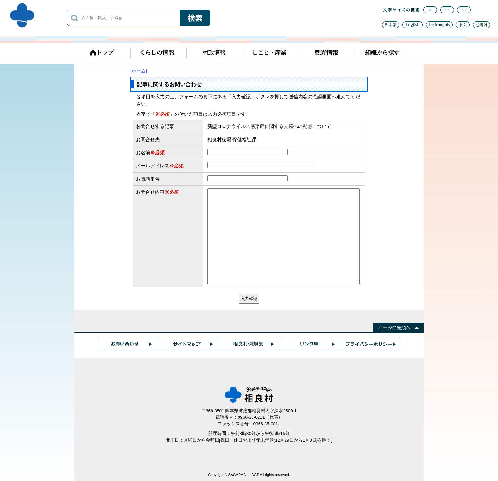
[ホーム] (138, 70)
